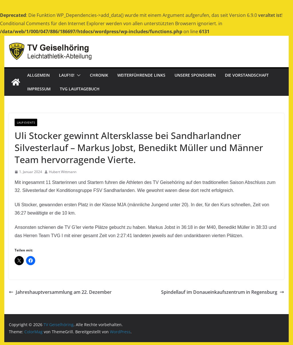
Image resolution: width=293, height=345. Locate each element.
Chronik (99, 75)
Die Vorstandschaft (247, 75)
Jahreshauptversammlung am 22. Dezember (60, 292)
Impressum (39, 89)
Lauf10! (66, 75)
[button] (77, 75)
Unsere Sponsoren (195, 75)
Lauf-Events (26, 122)
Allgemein (38, 75)
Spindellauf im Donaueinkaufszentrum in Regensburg (222, 292)
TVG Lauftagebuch (80, 89)
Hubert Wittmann (62, 171)
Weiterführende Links (141, 75)
